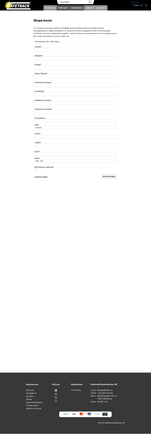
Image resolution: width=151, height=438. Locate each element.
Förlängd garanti (32, 405)
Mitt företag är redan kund (44, 167)
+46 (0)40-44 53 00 (105, 393)
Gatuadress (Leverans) (43, 100)
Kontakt (90, 8)
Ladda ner (101, 8)
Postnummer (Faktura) (43, 82)
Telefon (38, 143)
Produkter (50, 8)
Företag (38, 65)
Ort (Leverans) (40, 118)
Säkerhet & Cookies (33, 408)
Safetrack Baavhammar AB (103, 384)
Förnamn (38, 47)
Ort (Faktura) (39, 91)
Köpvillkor (30, 396)
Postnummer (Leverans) (43, 109)
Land (37, 125)
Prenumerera (76, 390)
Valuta (37, 158)
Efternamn (39, 56)
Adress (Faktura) (41, 74)
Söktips (29, 399)
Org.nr (37, 152)
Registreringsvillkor (41, 177)
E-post (37, 134)
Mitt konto (30, 390)
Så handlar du (31, 393)
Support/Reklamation (34, 402)
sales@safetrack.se (104, 390)
